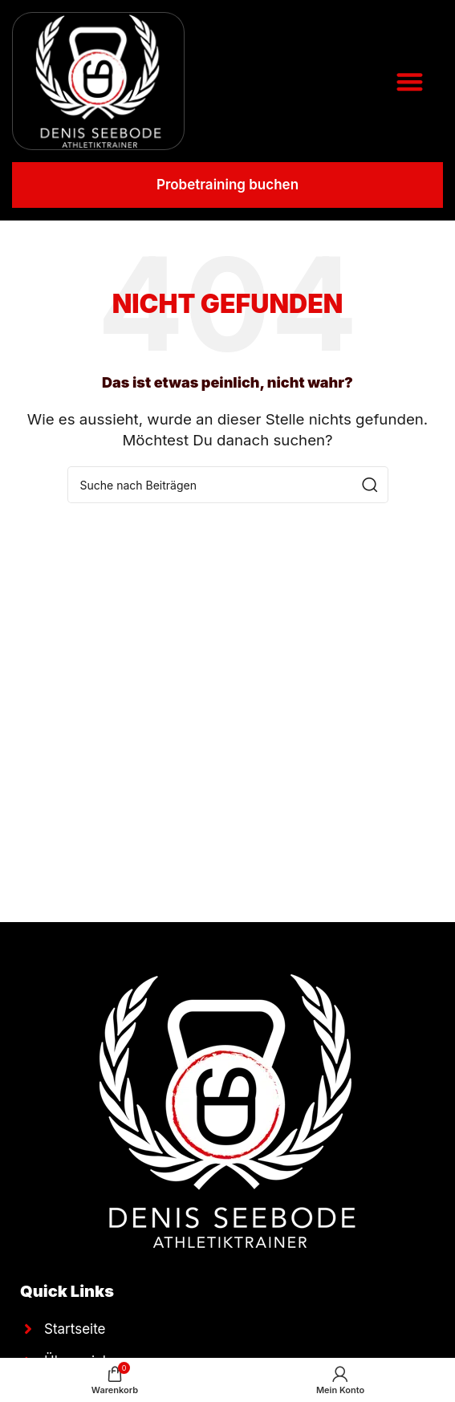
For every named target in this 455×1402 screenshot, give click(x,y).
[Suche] (227, 484)
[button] (409, 81)
